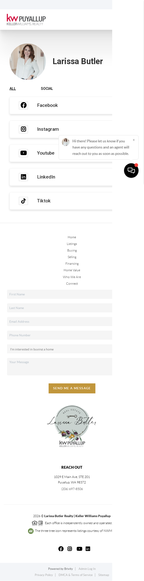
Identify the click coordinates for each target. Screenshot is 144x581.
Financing (72, 264)
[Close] (134, 537)
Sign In (126, 5)
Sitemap (103, 575)
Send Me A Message (72, 388)
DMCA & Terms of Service (76, 575)
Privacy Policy (44, 575)
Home (72, 237)
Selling (72, 257)
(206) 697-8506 (72, 489)
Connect (72, 284)
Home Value (72, 270)
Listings (72, 244)
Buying (72, 251)
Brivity (68, 569)
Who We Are (72, 277)
